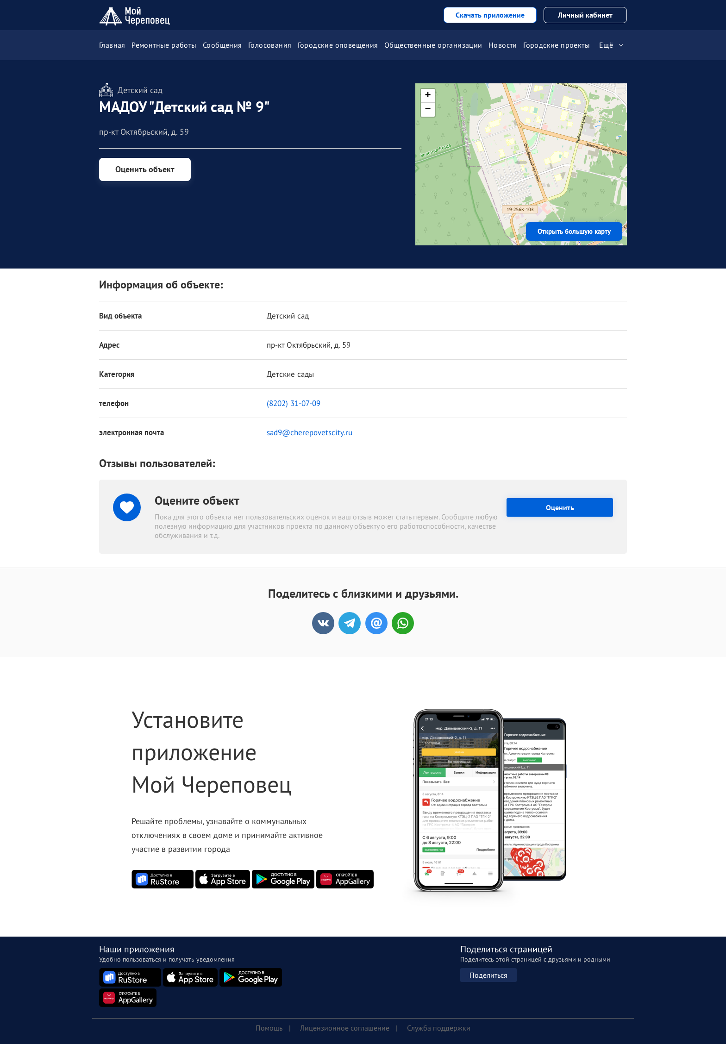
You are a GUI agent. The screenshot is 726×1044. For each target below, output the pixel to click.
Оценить (560, 507)
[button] (521, 152)
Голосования (269, 45)
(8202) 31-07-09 (293, 403)
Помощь (269, 1027)
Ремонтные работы (163, 45)
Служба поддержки (438, 1027)
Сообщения (222, 45)
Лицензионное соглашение (344, 1027)
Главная (112, 45)
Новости (502, 45)
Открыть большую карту (574, 231)
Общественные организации (433, 45)
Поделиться (488, 975)
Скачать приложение (490, 14)
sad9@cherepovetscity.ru (309, 432)
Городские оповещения (338, 45)
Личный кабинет (585, 14)
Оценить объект (145, 169)
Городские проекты (556, 45)
